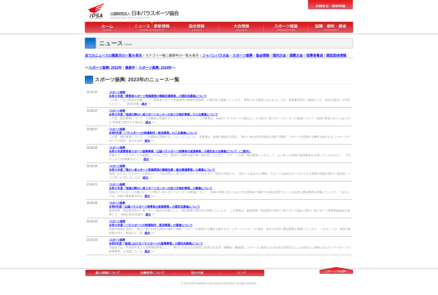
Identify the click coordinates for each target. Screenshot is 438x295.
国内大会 (279, 55)
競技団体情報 (336, 55)
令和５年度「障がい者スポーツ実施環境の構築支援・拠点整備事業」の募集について (162, 169)
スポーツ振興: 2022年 (105, 68)
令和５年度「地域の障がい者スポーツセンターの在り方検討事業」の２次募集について (163, 114)
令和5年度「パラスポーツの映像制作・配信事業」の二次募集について (153, 132)
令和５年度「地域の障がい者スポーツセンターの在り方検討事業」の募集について (160, 188)
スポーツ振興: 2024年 (155, 68)
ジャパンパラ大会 (215, 55)
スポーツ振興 (242, 55)
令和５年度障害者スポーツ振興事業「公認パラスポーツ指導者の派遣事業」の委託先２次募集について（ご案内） (180, 151)
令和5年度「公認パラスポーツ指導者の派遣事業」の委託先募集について (154, 206)
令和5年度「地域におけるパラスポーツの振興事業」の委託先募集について (156, 243)
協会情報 (262, 55)
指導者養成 (314, 55)
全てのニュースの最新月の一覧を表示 (113, 55)
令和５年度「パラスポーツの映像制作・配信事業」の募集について (151, 225)
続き (144, 103)
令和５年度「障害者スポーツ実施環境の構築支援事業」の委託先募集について (158, 95)
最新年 (130, 68)
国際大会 (296, 55)
